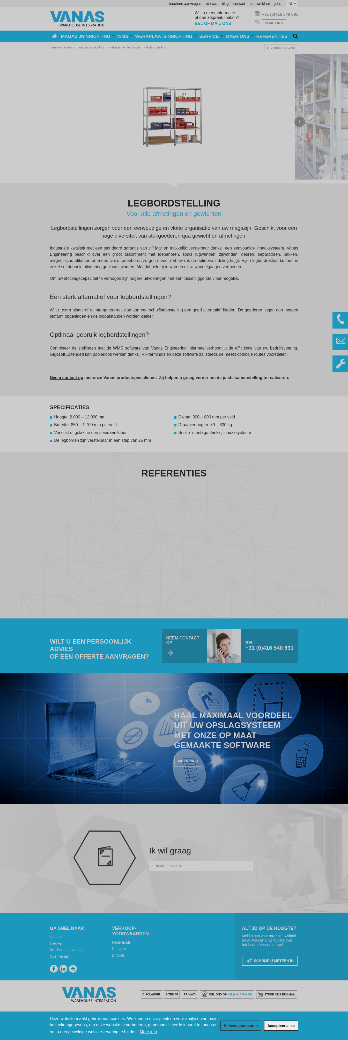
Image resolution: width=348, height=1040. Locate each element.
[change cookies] (240, 1026)
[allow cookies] (281, 1026)
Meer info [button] (148, 1032)
